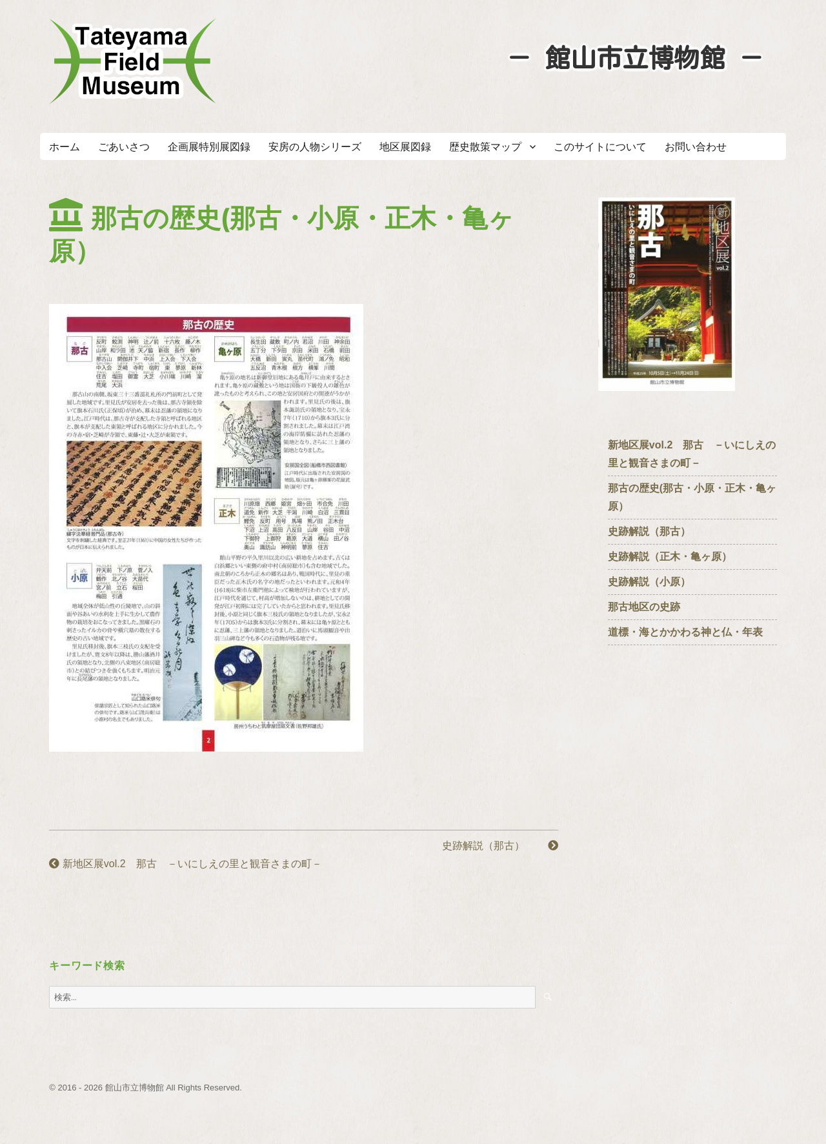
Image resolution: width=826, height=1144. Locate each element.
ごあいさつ (124, 147)
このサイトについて (600, 147)
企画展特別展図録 (209, 147)
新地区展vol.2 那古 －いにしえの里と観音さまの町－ (185, 863)
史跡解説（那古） (500, 845)
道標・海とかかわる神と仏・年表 (685, 632)
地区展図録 (405, 147)
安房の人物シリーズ (314, 147)
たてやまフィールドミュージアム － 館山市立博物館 (133, 61)
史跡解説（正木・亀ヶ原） (670, 556)
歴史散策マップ (485, 147)
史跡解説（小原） (649, 581)
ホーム (64, 147)
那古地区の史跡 (644, 606)
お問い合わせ (696, 147)
